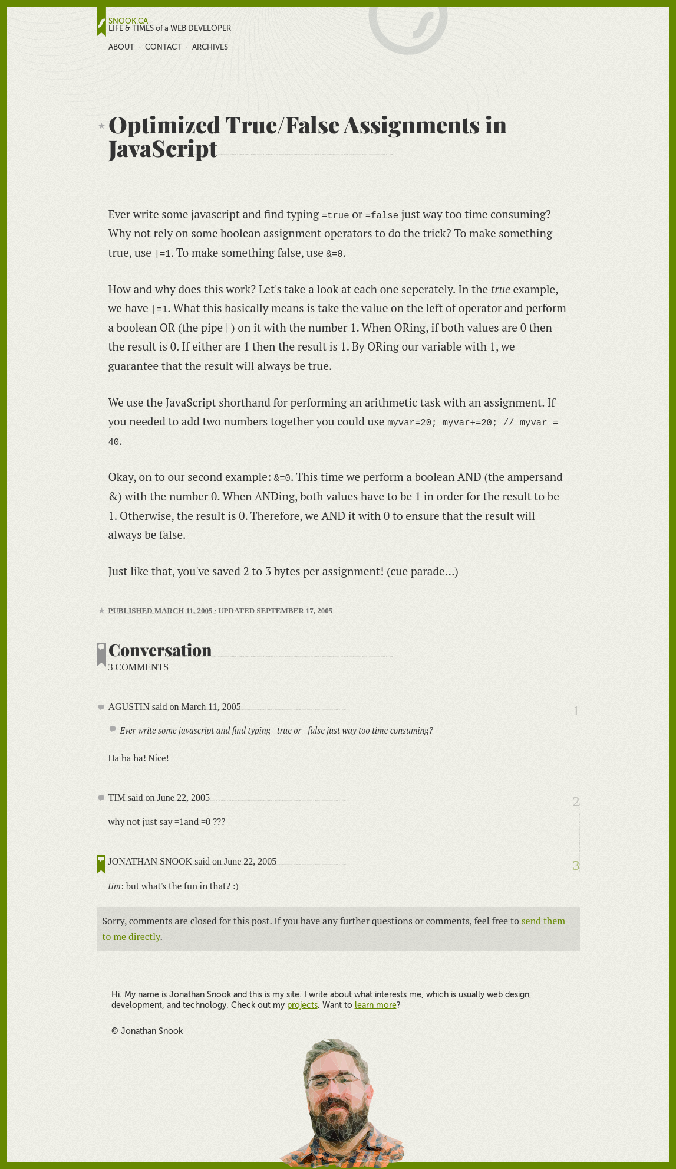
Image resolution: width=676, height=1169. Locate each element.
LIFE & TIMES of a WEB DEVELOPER (169, 28)
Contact (163, 46)
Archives (210, 46)
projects (302, 1005)
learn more (376, 1005)
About (121, 46)
